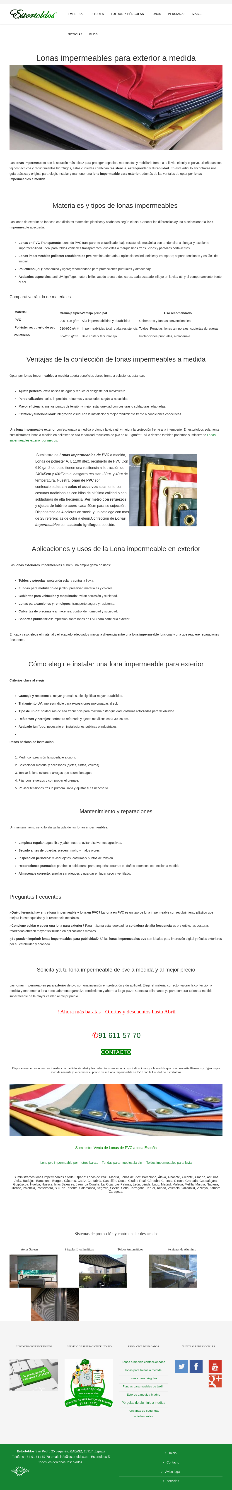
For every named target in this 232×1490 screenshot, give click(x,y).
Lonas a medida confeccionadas (143, 1362)
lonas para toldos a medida (143, 1370)
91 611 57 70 (119, 1035)
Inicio (172, 1453)
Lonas (156, 14)
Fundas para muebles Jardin (122, 1162)
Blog (93, 34)
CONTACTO (116, 1052)
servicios (172, 1481)
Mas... (197, 14)
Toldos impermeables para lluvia (169, 1162)
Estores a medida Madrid (143, 1394)
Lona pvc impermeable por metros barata (69, 1162)
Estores (96, 14)
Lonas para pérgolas (143, 1378)
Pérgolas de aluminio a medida (143, 1402)
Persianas (177, 14)
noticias (75, 34)
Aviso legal (172, 1471)
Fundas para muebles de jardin (143, 1386)
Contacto (172, 1462)
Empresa (75, 14)
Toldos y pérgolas (127, 14)
